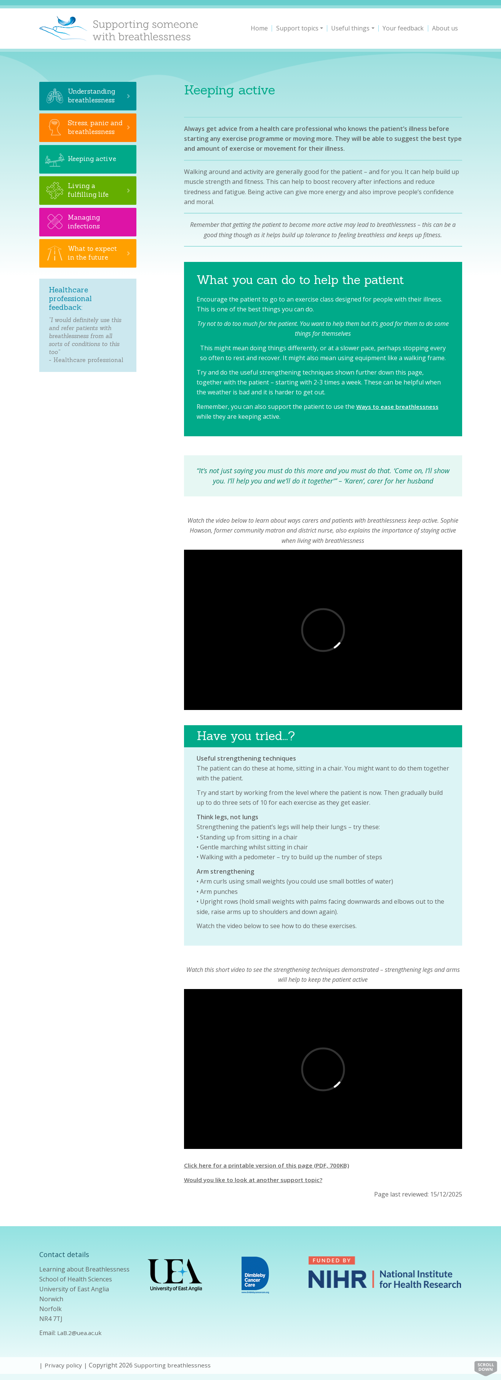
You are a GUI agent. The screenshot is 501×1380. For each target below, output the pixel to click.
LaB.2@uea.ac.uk (80, 1333)
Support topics (297, 28)
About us (445, 28)
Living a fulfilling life (89, 199)
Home (259, 28)
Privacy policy (64, 1365)
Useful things (350, 28)
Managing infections (84, 231)
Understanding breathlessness (93, 96)
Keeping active (93, 168)
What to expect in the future (94, 262)
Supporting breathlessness (174, 1365)
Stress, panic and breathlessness (92, 132)
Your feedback (403, 28)
